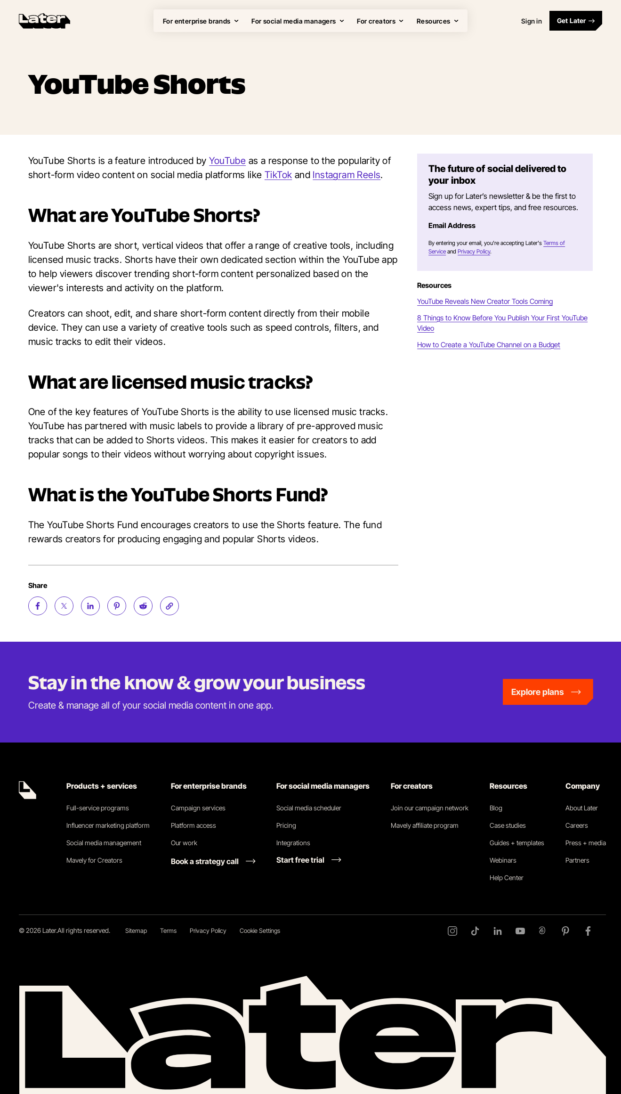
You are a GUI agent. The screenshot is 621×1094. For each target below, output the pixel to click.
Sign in (531, 21)
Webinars (503, 860)
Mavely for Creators (94, 860)
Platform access (193, 825)
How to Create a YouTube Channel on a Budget (488, 344)
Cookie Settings (260, 930)
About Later (581, 808)
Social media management (103, 843)
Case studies (508, 825)
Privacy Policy (474, 251)
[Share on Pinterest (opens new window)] (116, 605)
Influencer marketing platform (108, 825)
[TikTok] (475, 931)
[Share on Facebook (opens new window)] (37, 605)
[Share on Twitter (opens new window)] (64, 605)
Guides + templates (517, 843)
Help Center (507, 878)
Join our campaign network (429, 808)
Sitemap (136, 930)
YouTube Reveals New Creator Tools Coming (485, 301)
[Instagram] (452, 931)
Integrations (293, 843)
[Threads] (543, 931)
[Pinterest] (565, 931)
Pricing (286, 825)
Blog (496, 808)
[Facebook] (588, 931)
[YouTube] (520, 931)
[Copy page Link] (169, 605)
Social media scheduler (308, 808)
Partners (577, 860)
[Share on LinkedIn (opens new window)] (90, 605)
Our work (184, 843)
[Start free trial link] (308, 859)
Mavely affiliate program (425, 825)
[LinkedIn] (497, 931)
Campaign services (198, 808)
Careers (576, 825)
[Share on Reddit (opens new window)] (143, 605)
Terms (168, 930)
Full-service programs (97, 808)
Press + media (585, 843)
